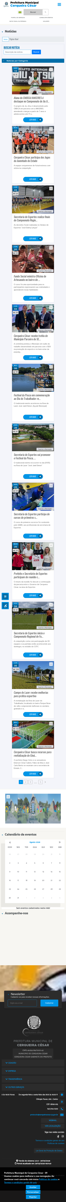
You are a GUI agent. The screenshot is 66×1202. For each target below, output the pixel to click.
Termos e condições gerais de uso (49, 1140)
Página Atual (13, 39)
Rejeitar (33, 1197)
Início (5, 39)
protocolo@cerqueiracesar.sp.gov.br (44, 1114)
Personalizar (33, 1192)
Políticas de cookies (55, 1143)
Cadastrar (49, 1003)
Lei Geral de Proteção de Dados (49, 1151)
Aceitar (33, 1187)
